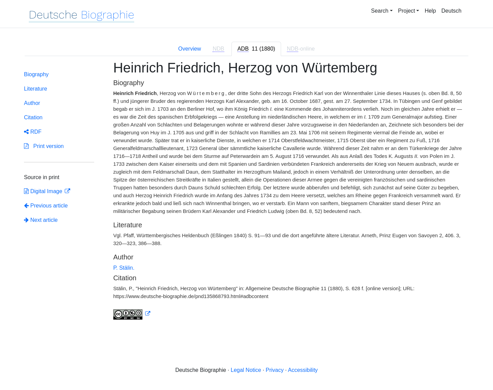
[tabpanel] (246, 193)
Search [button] (380, 11)
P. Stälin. (124, 268)
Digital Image (44, 191)
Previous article (46, 206)
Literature (35, 89)
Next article (41, 220)
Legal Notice (246, 370)
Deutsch (451, 11)
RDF (32, 132)
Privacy (274, 370)
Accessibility (303, 370)
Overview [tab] (189, 49)
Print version (44, 146)
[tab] (256, 49)
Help (430, 11)
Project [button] (406, 11)
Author (32, 103)
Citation (33, 117)
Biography (36, 74)
